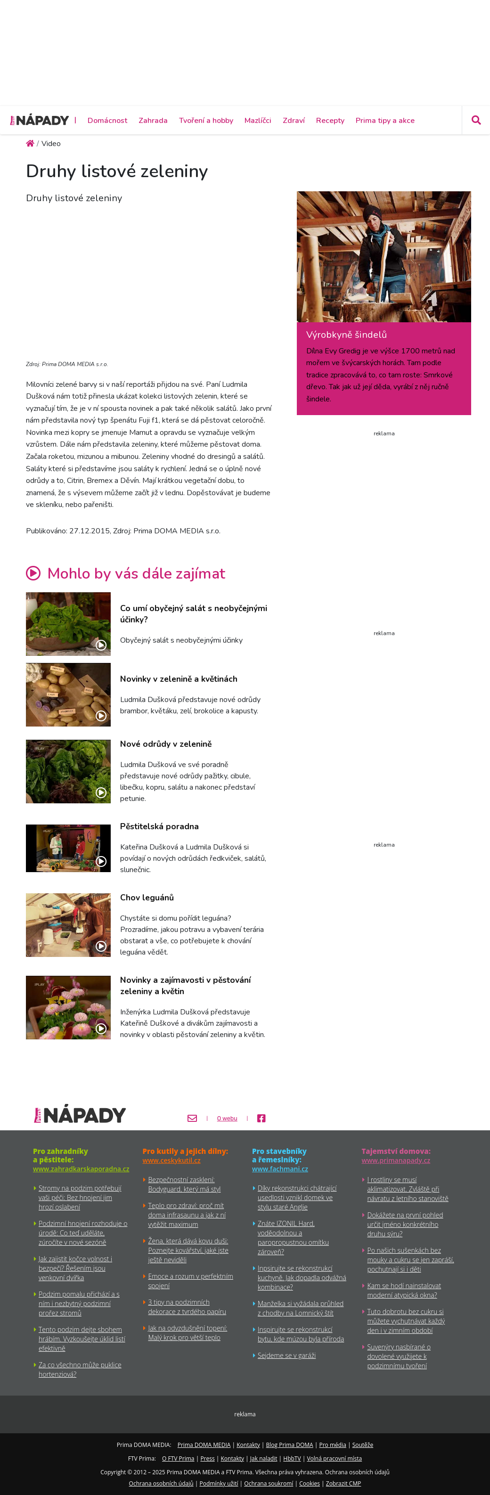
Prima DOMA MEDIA (204, 1445)
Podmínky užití (218, 1483)
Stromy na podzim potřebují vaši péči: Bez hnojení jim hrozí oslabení (80, 1197)
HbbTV (292, 1458)
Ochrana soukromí (268, 1483)
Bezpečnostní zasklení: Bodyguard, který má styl (184, 1184)
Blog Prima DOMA (289, 1445)
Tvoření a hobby (206, 120)
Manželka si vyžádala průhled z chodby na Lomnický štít (300, 1308)
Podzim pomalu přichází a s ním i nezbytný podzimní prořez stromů (79, 1303)
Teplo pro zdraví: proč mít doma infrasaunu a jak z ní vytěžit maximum (187, 1215)
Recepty (330, 120)
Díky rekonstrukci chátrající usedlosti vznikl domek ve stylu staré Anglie (297, 1197)
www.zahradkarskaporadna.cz (81, 1168)
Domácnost (107, 120)
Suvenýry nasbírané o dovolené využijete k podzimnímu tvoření (399, 1356)
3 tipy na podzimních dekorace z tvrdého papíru (187, 1307)
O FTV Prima (178, 1458)
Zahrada (153, 120)
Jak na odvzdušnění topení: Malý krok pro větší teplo (188, 1332)
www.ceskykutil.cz (172, 1160)
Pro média (332, 1445)
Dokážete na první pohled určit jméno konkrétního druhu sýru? (405, 1224)
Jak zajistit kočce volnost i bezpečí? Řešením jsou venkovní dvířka (75, 1268)
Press (207, 1458)
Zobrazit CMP (343, 1483)
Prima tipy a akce (385, 120)
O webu (227, 1118)
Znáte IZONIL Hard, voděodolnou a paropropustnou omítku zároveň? (293, 1237)
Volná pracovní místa (334, 1458)
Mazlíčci (258, 120)
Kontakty (248, 1445)
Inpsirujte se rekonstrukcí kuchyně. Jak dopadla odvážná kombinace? (302, 1277)
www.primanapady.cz (396, 1160)
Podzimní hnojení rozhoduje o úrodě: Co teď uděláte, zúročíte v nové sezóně (83, 1233)
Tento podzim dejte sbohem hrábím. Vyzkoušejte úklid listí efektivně (82, 1339)
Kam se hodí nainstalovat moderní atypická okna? (404, 1290)
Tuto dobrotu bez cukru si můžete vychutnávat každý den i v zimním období (406, 1321)
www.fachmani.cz (280, 1168)
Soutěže (363, 1445)
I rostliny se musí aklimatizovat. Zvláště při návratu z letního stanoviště (408, 1189)
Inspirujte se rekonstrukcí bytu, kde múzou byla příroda (301, 1334)
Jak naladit (264, 1458)
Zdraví (294, 120)
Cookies (309, 1483)
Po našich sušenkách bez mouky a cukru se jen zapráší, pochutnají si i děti (411, 1260)
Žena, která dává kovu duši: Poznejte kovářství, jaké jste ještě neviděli (188, 1250)
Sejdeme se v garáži (287, 1355)
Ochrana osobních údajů (161, 1483)
